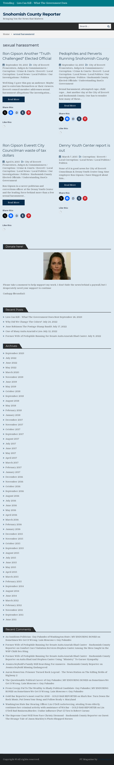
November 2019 (14, 377)
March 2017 (12, 462)
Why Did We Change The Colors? (23, 321)
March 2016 (12, 519)
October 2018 (12, 391)
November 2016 (14, 481)
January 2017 (12, 472)
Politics (25, 77)
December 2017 (14, 420)
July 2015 (10, 557)
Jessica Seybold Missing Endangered (26, 667)
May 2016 (10, 510)
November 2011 (14, 610)
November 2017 (14, 424)
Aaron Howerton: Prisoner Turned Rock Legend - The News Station (43, 672)
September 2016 (14, 491)
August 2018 (12, 401)
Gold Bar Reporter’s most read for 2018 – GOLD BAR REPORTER (41, 696)
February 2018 (13, 410)
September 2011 (14, 614)
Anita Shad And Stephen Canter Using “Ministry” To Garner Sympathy (59, 659)
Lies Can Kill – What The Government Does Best (32, 317)
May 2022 (10, 367)
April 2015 (11, 572)
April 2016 (11, 515)
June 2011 (10, 619)
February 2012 (13, 605)
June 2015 (11, 562)
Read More (13, 99)
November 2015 (14, 538)
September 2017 (14, 434)
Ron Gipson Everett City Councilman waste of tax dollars (24, 150)
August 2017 (12, 439)
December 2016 (14, 477)
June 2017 (11, 448)
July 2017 (10, 443)
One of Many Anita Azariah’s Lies (23, 331)
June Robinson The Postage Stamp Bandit (28, 326)
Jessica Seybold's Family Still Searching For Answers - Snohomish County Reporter (52, 664)
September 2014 (14, 586)
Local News (23, 74)
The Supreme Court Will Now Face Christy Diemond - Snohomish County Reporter (51, 715)
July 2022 (10, 358)
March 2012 (12, 600)
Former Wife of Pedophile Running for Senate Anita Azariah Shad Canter (46, 336)
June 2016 (11, 505)
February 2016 (13, 524)
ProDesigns (104, 759)
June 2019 (11, 381)
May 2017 (10, 453)
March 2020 (12, 372)
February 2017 (13, 467)
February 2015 (13, 581)
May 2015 (10, 567)
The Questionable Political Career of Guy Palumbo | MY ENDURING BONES (46, 680)
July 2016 (10, 500)
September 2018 (14, 396)
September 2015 (14, 548)
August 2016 (12, 496)
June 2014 (11, 595)
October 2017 (12, 429)
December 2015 (14, 534)
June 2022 (11, 362)
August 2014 (12, 591)
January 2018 (12, 415)
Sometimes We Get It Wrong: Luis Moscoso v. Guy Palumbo (38, 640)
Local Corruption (68, 160)
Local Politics (39, 74)
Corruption (9, 71)
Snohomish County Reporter (32, 14)
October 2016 (12, 486)
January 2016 (12, 529)
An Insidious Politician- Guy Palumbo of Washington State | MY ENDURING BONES (51, 636)
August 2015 (12, 553)
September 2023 (14, 353)
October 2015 (12, 543)
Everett (40, 71)
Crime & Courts (25, 71)
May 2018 (10, 405)
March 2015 (12, 576)
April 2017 (11, 458)
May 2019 (10, 386)
